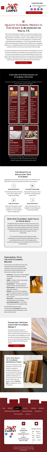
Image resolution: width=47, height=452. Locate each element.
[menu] (2, 7)
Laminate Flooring (29, 142)
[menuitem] (4, 408)
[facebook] (31, 9)
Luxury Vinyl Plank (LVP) (23, 101)
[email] (41, 9)
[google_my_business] (38, 9)
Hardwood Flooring (13, 101)
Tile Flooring (14, 142)
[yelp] (35, 9)
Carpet (34, 97)
